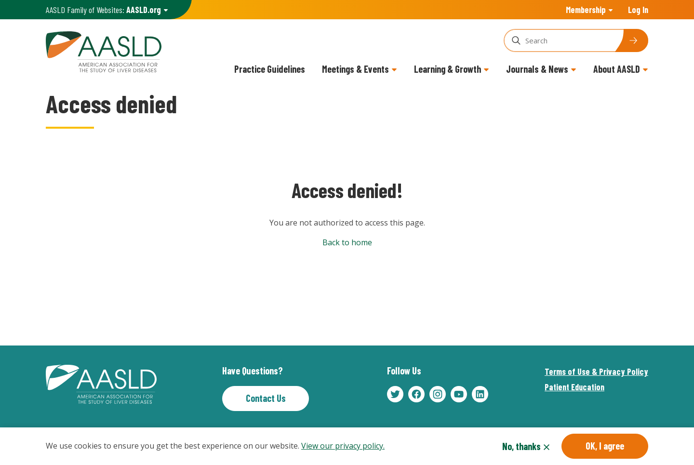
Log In (638, 9)
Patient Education (574, 387)
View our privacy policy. (343, 447)
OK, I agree (605, 447)
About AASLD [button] (616, 69)
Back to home (347, 242)
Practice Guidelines (269, 69)
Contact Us (266, 398)
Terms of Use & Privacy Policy (596, 371)
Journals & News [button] (537, 69)
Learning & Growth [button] (447, 69)
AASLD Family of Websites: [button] (103, 10)
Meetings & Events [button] (355, 69)
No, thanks (521, 447)
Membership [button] (586, 9)
